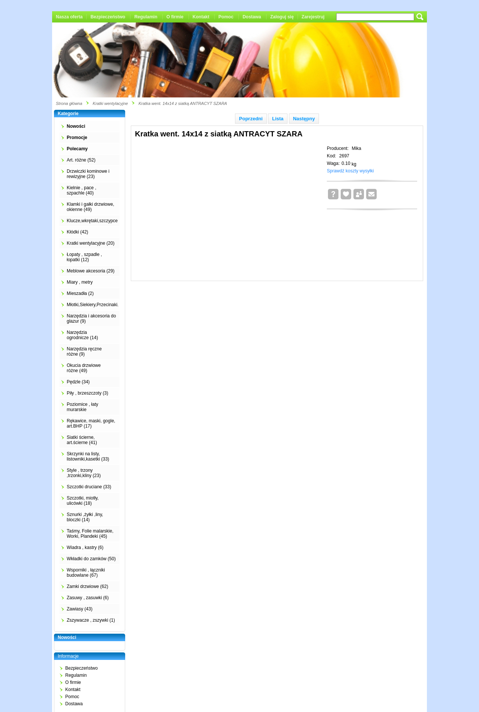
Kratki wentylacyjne (110, 103)
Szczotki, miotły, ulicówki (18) (83, 500)
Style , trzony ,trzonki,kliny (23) (84, 473)
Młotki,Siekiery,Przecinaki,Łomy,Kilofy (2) (107, 304)
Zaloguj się (282, 16)
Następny (304, 118)
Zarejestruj (313, 16)
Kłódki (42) (77, 232)
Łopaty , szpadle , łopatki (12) (84, 257)
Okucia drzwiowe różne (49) (84, 368)
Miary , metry (80, 282)
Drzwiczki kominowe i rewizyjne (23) (88, 174)
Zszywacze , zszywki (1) (91, 620)
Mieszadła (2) (80, 293)
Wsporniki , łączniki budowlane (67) (86, 572)
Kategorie (68, 113)
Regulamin (145, 16)
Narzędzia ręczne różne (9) (84, 351)
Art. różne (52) (81, 160)
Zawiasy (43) (80, 609)
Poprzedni (251, 118)
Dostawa (251, 16)
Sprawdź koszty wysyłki (350, 171)
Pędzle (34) (78, 381)
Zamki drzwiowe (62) (87, 586)
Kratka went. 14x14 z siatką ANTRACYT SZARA (182, 103)
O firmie (174, 16)
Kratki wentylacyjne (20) (90, 243)
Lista (277, 118)
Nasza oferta (69, 16)
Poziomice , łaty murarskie (82, 407)
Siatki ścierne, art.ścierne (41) (82, 440)
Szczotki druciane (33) (89, 486)
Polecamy (77, 148)
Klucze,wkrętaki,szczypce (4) (95, 220)
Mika (356, 148)
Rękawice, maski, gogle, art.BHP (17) (91, 423)
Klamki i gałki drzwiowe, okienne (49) (90, 207)
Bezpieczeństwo (107, 16)
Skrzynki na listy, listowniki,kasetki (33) (88, 456)
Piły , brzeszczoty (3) (87, 393)
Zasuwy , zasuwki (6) (88, 597)
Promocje (77, 137)
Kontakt (201, 16)
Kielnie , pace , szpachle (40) (81, 190)
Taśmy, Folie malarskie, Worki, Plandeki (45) (90, 533)
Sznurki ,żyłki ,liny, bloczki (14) (85, 517)
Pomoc (226, 16)
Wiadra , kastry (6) (85, 547)
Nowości (76, 126)
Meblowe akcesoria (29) (90, 271)
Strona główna (69, 103)
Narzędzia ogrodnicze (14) (82, 335)
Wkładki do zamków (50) (91, 558)
